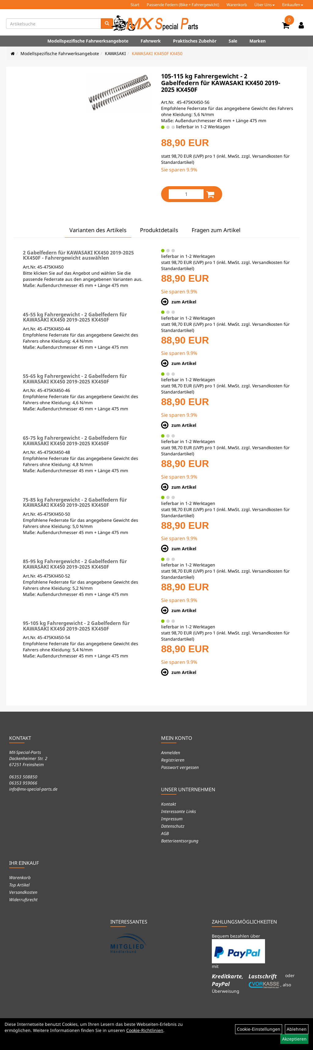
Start (135, 4)
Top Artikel (19, 885)
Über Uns (264, 4)
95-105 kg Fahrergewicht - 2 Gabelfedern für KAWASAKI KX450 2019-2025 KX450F (76, 626)
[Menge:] (186, 194)
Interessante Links (178, 811)
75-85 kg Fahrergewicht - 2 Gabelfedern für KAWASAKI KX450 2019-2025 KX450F (75, 502)
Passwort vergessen (180, 767)
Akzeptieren (294, 1039)
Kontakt (168, 804)
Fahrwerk (151, 41)
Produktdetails (159, 230)
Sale (233, 41)
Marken (257, 41)
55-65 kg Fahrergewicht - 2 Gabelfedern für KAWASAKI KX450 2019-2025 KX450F (75, 379)
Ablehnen (297, 1029)
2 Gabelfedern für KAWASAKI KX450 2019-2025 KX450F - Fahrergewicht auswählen (78, 255)
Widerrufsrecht (23, 899)
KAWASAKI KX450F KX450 (157, 53)
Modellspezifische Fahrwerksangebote (87, 41)
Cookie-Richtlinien (144, 1030)
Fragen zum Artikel (216, 230)
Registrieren (172, 760)
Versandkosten (23, 892)
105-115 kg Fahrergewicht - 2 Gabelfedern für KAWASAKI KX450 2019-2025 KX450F (220, 83)
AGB (165, 833)
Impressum (171, 819)
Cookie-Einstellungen (258, 1029)
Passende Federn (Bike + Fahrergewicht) (183, 4)
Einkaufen (292, 4)
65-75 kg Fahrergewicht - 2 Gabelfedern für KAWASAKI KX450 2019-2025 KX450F (75, 441)
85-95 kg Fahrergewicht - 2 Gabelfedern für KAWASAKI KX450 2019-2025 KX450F (75, 564)
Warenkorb (236, 4)
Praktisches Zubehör (194, 41)
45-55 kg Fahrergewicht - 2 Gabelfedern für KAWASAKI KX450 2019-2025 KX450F (75, 317)
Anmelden (170, 752)
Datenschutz (172, 826)
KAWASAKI (115, 53)
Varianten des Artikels (98, 230)
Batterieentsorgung (179, 841)
